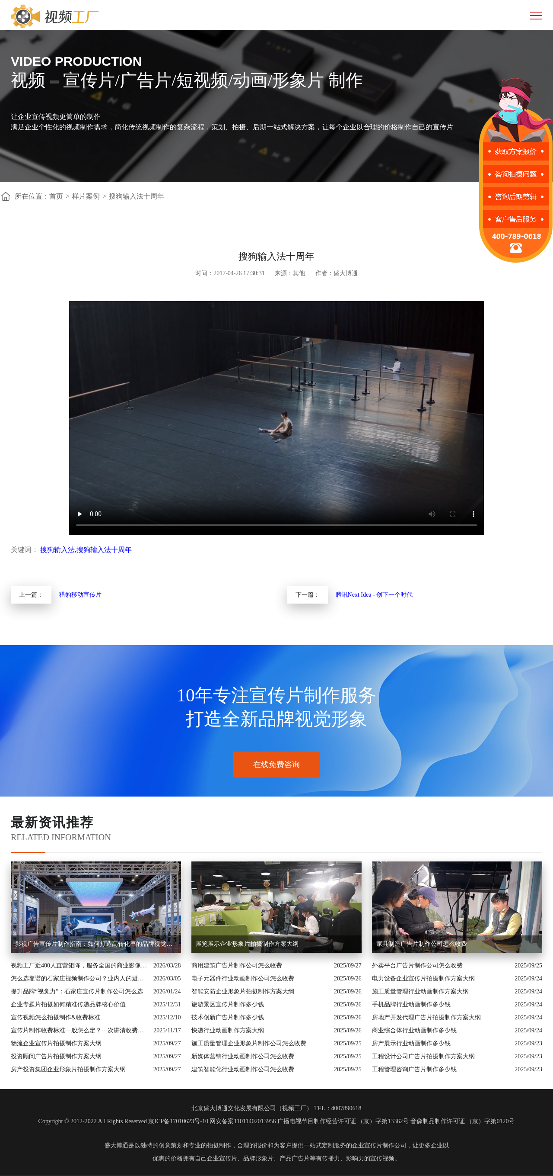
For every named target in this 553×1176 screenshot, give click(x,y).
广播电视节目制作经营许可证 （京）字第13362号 (343, 1121)
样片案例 (86, 196)
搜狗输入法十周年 (136, 196)
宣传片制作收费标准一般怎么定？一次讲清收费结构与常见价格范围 (80, 1030)
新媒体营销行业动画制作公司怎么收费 (242, 1056)
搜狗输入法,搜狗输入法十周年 (86, 549)
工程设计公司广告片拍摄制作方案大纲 (423, 1056)
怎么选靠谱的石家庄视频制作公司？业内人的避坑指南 (80, 978)
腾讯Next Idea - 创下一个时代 (374, 594)
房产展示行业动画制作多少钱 (411, 1043)
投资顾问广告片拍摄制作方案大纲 (56, 1056)
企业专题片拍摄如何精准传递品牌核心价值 (68, 1004)
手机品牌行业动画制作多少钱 (411, 1004)
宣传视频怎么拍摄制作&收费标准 (55, 1017)
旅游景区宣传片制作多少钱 (227, 1004)
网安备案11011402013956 (243, 1121)
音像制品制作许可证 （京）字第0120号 (462, 1121)
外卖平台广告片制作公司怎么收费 (417, 965)
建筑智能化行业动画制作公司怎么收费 (242, 1069)
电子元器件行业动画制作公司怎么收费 (242, 978)
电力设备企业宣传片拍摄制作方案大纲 (423, 978)
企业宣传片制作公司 (379, 1145)
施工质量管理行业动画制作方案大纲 (420, 991)
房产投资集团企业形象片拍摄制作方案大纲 (68, 1069)
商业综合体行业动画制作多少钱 (414, 1030)
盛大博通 (116, 1145)
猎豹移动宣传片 (80, 594)
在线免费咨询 (276, 764)
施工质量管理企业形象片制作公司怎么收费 (248, 1043)
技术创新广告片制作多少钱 (227, 1017)
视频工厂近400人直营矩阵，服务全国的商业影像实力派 (80, 965)
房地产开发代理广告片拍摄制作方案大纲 (426, 1017)
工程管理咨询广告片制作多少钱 (414, 1069)
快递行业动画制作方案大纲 (227, 1030)
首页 (56, 196)
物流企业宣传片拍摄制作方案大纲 (56, 1043)
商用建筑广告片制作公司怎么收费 (236, 965)
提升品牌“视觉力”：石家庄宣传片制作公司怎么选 (77, 991)
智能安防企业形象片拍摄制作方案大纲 (242, 991)
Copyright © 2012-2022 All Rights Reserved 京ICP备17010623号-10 (123, 1121)
